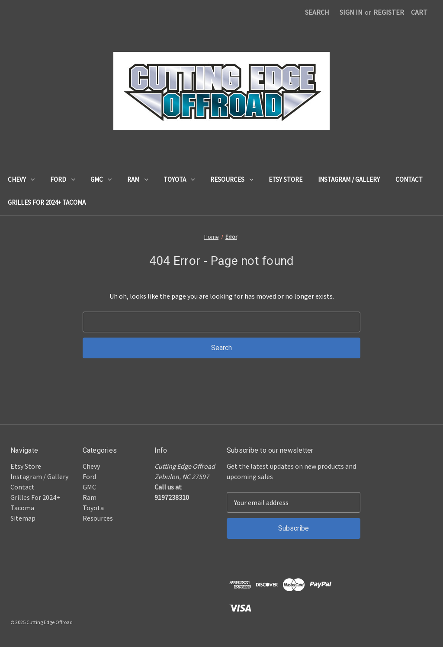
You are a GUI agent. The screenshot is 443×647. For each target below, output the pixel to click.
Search (317, 12)
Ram (137, 179)
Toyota (179, 179)
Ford (62, 179)
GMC (101, 179)
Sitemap (22, 518)
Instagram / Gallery (349, 179)
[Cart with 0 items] (419, 12)
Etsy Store (285, 179)
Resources (231, 179)
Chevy (21, 179)
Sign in (351, 12)
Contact (409, 179)
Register (388, 12)
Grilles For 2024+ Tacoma (47, 202)
